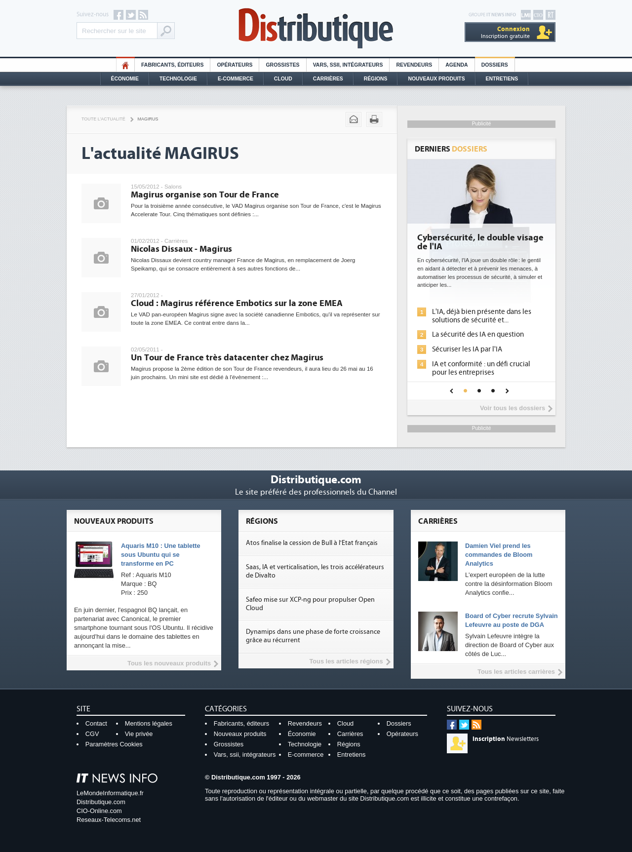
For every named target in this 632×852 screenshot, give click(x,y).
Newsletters (506, 739)
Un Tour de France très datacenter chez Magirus (227, 357)
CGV (92, 733)
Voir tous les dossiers (512, 408)
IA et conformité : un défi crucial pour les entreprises (481, 368)
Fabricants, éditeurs (172, 65)
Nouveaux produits (240, 733)
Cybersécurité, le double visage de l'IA (480, 242)
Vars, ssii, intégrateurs (245, 754)
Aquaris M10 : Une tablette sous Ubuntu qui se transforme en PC (160, 554)
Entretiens (502, 78)
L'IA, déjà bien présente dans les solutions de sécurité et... (481, 316)
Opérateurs (234, 65)
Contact (96, 723)
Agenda (456, 65)
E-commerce (235, 78)
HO (125, 65)
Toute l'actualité (103, 118)
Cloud (283, 78)
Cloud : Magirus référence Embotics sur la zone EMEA (237, 303)
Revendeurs (414, 65)
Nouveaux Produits (436, 78)
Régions (376, 78)
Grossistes (282, 65)
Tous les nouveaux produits (169, 663)
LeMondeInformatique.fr (110, 793)
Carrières (328, 78)
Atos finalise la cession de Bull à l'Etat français (312, 543)
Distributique (316, 28)
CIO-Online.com (99, 810)
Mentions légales (148, 723)
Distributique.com (101, 802)
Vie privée (139, 733)
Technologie (178, 78)
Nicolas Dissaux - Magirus (181, 249)
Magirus (148, 118)
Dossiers (494, 65)
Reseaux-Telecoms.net (109, 819)
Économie (125, 78)
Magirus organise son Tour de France (205, 195)
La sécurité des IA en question (478, 334)
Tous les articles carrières (516, 671)
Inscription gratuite (505, 32)
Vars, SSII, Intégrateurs (348, 65)
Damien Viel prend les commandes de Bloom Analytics (499, 554)
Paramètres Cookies (114, 744)
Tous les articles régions (346, 661)
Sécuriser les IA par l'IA (467, 349)
